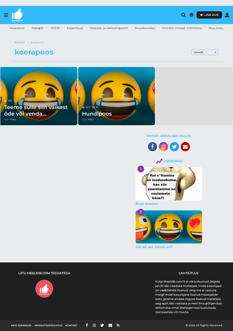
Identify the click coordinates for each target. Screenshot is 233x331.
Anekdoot (17, 28)
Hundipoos (97, 113)
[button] (6, 15)
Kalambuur (75, 28)
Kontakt (71, 325)
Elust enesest (147, 204)
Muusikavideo (145, 28)
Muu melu (216, 28)
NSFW (55, 28)
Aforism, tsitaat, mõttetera (182, 28)
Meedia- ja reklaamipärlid (109, 28)
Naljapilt (37, 28)
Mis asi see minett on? (154, 247)
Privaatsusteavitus (48, 325)
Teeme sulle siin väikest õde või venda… (37, 110)
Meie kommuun (21, 325)
